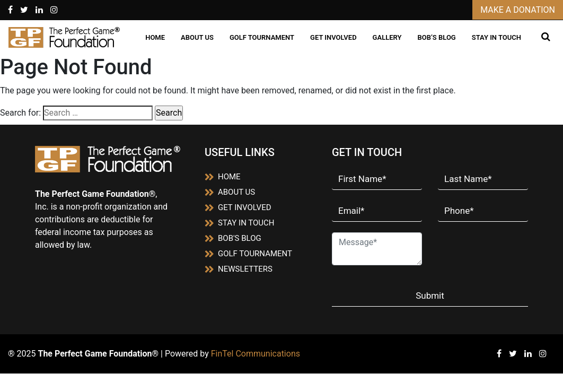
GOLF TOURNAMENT (262, 37)
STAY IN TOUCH (496, 37)
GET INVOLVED (333, 37)
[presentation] (500, 248)
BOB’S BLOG (436, 37)
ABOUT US (197, 37)
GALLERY (387, 37)
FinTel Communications (255, 354)
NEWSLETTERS (238, 269)
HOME (155, 37)
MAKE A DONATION (517, 10)
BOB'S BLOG (233, 238)
